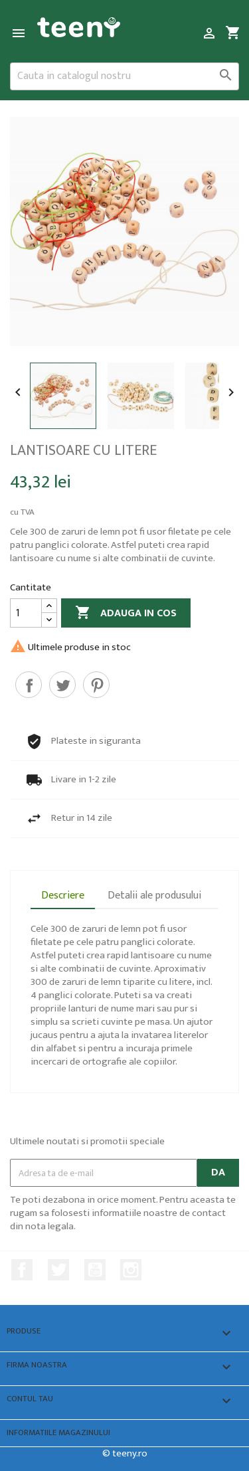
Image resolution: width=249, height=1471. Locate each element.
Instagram (130, 1269)
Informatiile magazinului (58, 1433)
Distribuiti (28, 684)
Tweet (62, 684)
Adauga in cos (126, 613)
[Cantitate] (26, 613)
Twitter (58, 1269)
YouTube (95, 1269)
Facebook (22, 1269)
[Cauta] (124, 76)
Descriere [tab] (62, 896)
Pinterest (96, 684)
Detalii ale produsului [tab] (154, 896)
